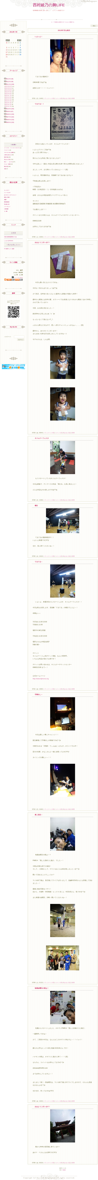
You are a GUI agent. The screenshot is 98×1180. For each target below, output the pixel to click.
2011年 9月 (8, 92)
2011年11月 (8, 88)
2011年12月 (8, 86)
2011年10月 (8, 90)
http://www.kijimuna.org (41, 679)
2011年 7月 (8, 95)
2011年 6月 (8, 97)
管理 (73, 98)
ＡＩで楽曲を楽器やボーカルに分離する (62, 22)
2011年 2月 (8, 104)
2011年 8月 (8, 93)
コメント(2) (58, 432)
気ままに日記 (67, 98)
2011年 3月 (8, 102)
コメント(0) (58, 98)
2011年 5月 (8, 99)
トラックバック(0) (49, 98)
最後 (64, 1170)
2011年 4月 (8, 101)
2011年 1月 (8, 106)
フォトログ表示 (17, 277)
